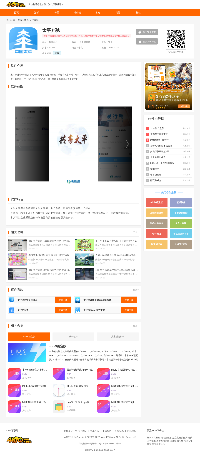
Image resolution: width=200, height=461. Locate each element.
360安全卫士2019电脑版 (162, 163)
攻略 (97, 12)
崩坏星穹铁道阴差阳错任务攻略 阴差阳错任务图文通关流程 (50, 269)
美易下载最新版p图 (159, 151)
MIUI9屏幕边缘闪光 (77, 386)
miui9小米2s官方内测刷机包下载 (40, 386)
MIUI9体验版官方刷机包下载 (127, 386)
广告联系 (119, 430)
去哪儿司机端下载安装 (161, 145)
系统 (57, 53)
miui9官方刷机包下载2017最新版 (129, 369)
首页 (16, 12)
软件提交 (68, 430)
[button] (19, 144)
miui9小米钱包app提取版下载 (83, 402)
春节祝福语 (155, 174)
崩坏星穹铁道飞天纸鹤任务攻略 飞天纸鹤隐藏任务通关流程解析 (50, 240)
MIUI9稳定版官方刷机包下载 (127, 402)
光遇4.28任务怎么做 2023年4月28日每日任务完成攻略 (117, 255)
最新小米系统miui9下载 (80, 369)
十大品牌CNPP (157, 157)
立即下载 (184, 106)
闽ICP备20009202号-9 (110, 443)
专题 (57, 12)
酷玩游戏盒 (155, 180)
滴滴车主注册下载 (159, 134)
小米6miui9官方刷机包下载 (37, 369)
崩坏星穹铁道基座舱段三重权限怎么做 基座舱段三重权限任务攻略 (117, 269)
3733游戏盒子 (157, 128)
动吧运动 (154, 169)
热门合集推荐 (168, 192)
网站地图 (131, 430)
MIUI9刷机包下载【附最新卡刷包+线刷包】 (46, 402)
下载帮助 (106, 430)
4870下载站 (80, 430)
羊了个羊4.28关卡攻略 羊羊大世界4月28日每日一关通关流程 (117, 240)
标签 (138, 12)
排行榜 (77, 12)
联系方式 (94, 430)
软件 (26, 20)
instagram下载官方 (159, 140)
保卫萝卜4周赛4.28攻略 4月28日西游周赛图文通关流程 (50, 255)
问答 (117, 12)
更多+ (136, 232)
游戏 (36, 12)
